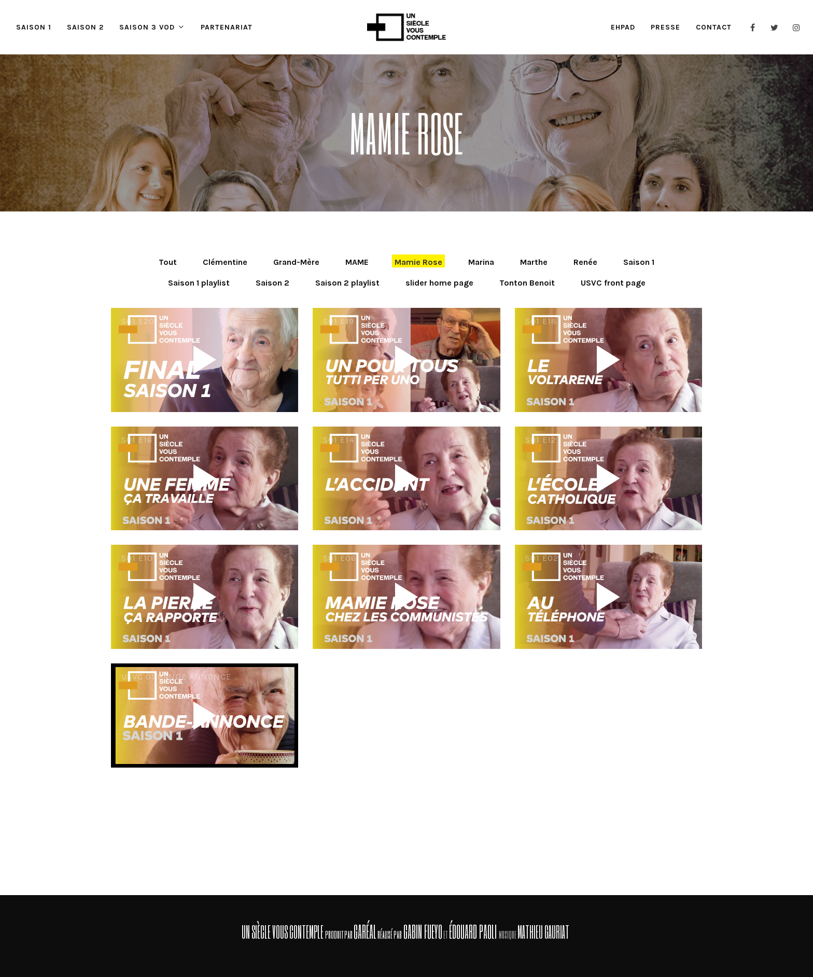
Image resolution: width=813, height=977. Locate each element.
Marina (481, 262)
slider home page (439, 283)
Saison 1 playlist (199, 283)
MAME (357, 262)
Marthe (534, 262)
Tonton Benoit (527, 283)
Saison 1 (638, 262)
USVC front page (613, 283)
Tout (168, 262)
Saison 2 (272, 283)
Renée (585, 262)
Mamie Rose (418, 262)
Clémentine (225, 262)
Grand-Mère (296, 262)
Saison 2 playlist (347, 283)
